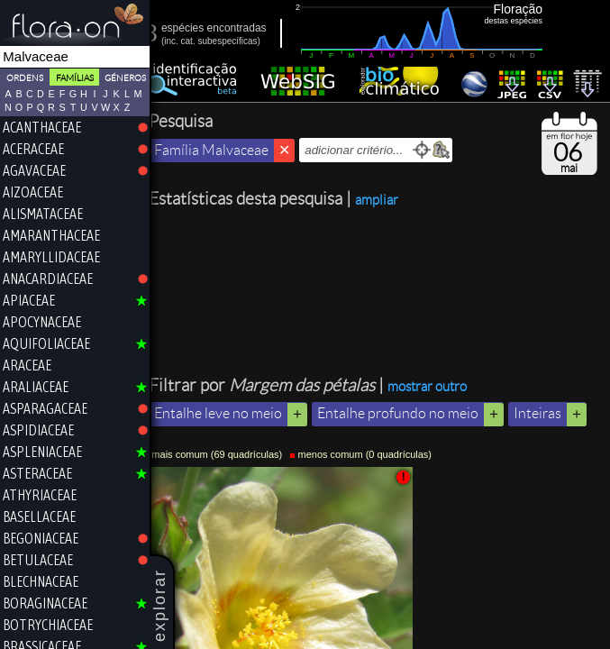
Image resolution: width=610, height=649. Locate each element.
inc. (183, 41)
